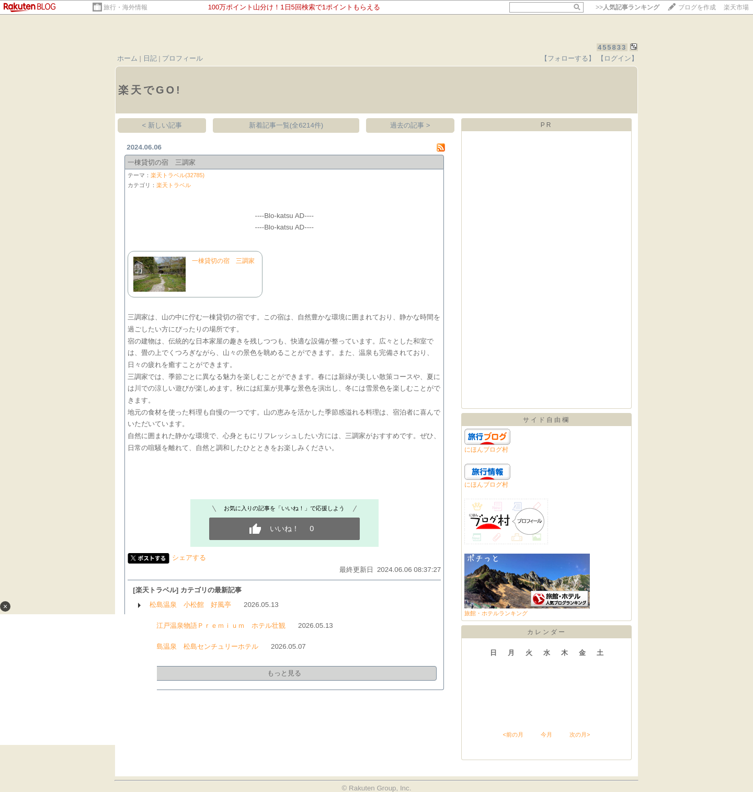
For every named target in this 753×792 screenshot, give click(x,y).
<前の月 (513, 734)
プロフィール (182, 58)
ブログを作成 (697, 7)
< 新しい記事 (162, 125)
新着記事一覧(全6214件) (286, 125)
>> (627, 7)
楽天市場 (736, 7)
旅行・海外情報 (125, 7)
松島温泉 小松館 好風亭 (190, 605)
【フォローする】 (568, 58)
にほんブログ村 (486, 449)
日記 (150, 58)
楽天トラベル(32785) (177, 175)
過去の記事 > (410, 125)
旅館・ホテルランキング (496, 613)
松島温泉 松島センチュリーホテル (204, 646)
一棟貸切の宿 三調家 (162, 162)
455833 (612, 47)
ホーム (127, 58)
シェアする (189, 557)
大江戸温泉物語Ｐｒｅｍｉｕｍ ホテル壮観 (218, 625)
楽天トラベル (173, 185)
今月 (546, 734)
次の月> (579, 734)
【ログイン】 (617, 58)
